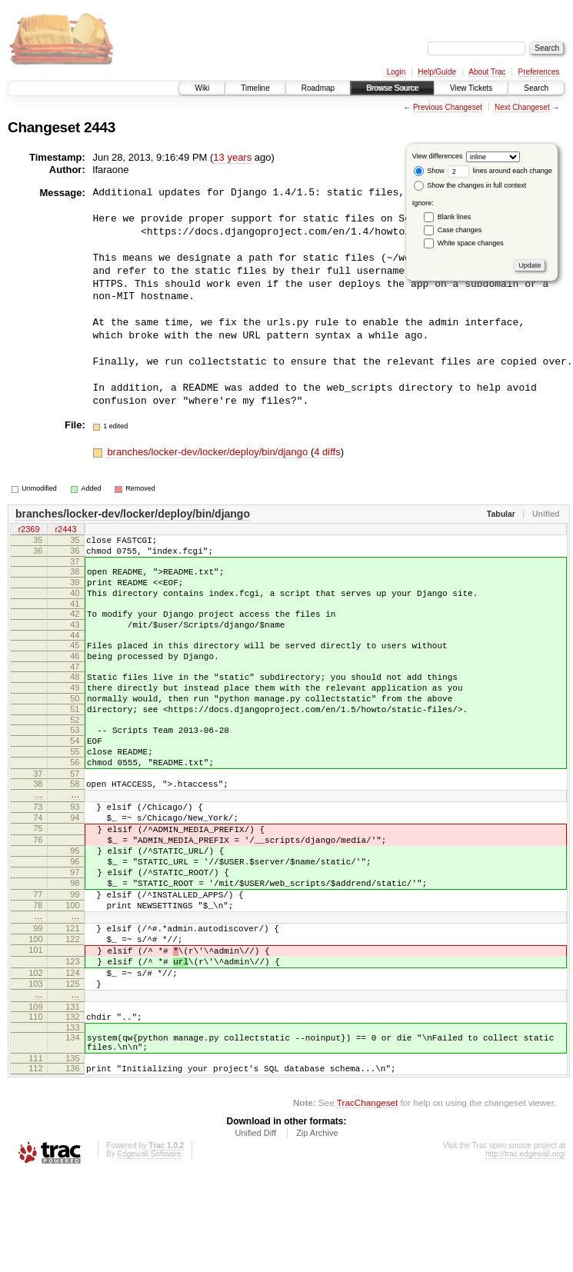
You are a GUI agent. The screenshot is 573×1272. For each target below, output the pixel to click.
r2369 (28, 529)
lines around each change (500, 171)
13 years (232, 157)
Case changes (460, 230)
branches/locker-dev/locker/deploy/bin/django (209, 452)
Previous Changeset (447, 107)
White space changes (471, 243)
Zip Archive (317, 1229)
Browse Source (392, 88)
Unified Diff (255, 1229)
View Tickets (471, 88)
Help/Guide (437, 72)
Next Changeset (522, 107)
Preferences (539, 72)
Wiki (202, 88)
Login (396, 72)
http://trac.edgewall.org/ (525, 1251)
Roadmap (318, 88)
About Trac (486, 72)
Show (429, 171)
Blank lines (454, 217)
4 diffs (327, 452)
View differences (437, 156)
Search (536, 88)
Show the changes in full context (470, 185)
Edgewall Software (149, 1251)
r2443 (65, 529)
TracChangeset (367, 1199)
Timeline (255, 88)
